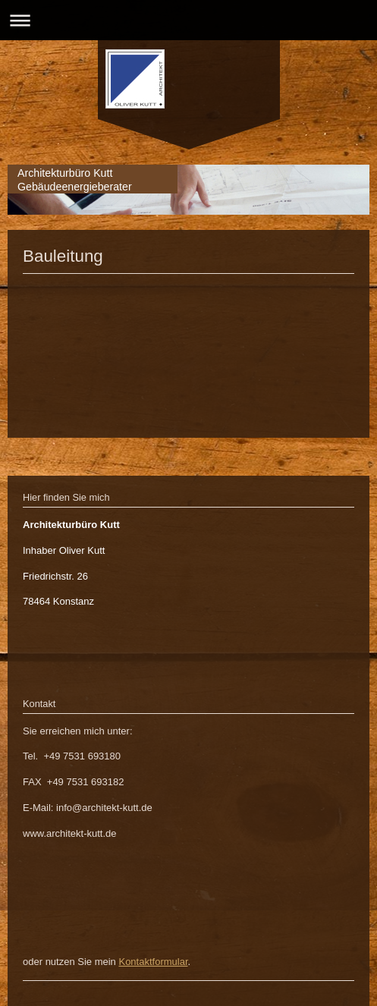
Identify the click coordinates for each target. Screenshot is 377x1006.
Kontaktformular (152, 961)
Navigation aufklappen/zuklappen (188, 20)
